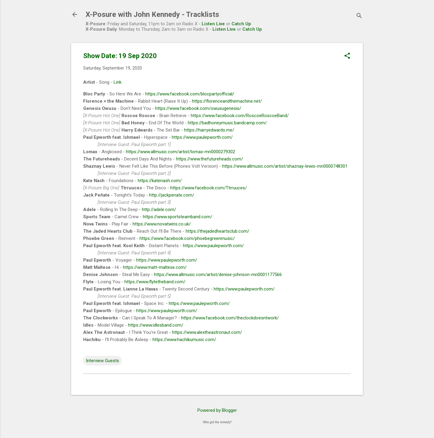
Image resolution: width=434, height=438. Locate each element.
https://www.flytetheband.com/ (154, 281)
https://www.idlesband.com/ (155, 325)
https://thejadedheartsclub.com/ (217, 231)
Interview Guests (102, 360)
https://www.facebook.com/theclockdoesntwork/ (230, 318)
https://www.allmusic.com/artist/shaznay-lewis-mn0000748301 (285, 166)
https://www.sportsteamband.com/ (177, 216)
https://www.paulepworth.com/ (202, 137)
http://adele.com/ (159, 209)
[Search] (359, 16)
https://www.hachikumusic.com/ (184, 339)
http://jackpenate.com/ (171, 195)
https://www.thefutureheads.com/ (209, 159)
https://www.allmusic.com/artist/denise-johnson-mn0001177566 (218, 274)
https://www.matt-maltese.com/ (155, 267)
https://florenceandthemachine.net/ (227, 101)
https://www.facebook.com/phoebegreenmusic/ (187, 238)
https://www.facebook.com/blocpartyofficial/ (189, 94)
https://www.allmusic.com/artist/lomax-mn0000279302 (180, 151)
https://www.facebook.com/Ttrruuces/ (208, 188)
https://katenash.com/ (160, 180)
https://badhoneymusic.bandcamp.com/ (227, 123)
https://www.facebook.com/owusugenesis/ (198, 108)
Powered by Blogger (217, 410)
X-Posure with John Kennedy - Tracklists (152, 14)
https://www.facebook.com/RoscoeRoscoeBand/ (240, 115)
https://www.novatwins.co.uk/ (162, 224)
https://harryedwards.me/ (209, 130)
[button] (347, 56)
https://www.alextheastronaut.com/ (207, 332)
